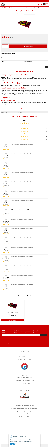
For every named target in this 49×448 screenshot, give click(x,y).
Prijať (12, 444)
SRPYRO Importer (28, 61)
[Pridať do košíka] (28, 46)
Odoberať (43, 335)
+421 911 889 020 (27, 377)
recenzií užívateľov (29, 14)
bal (5, 46)
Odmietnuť (25, 444)
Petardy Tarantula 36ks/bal (12, 312)
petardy (11, 102)
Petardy (3, 77)
